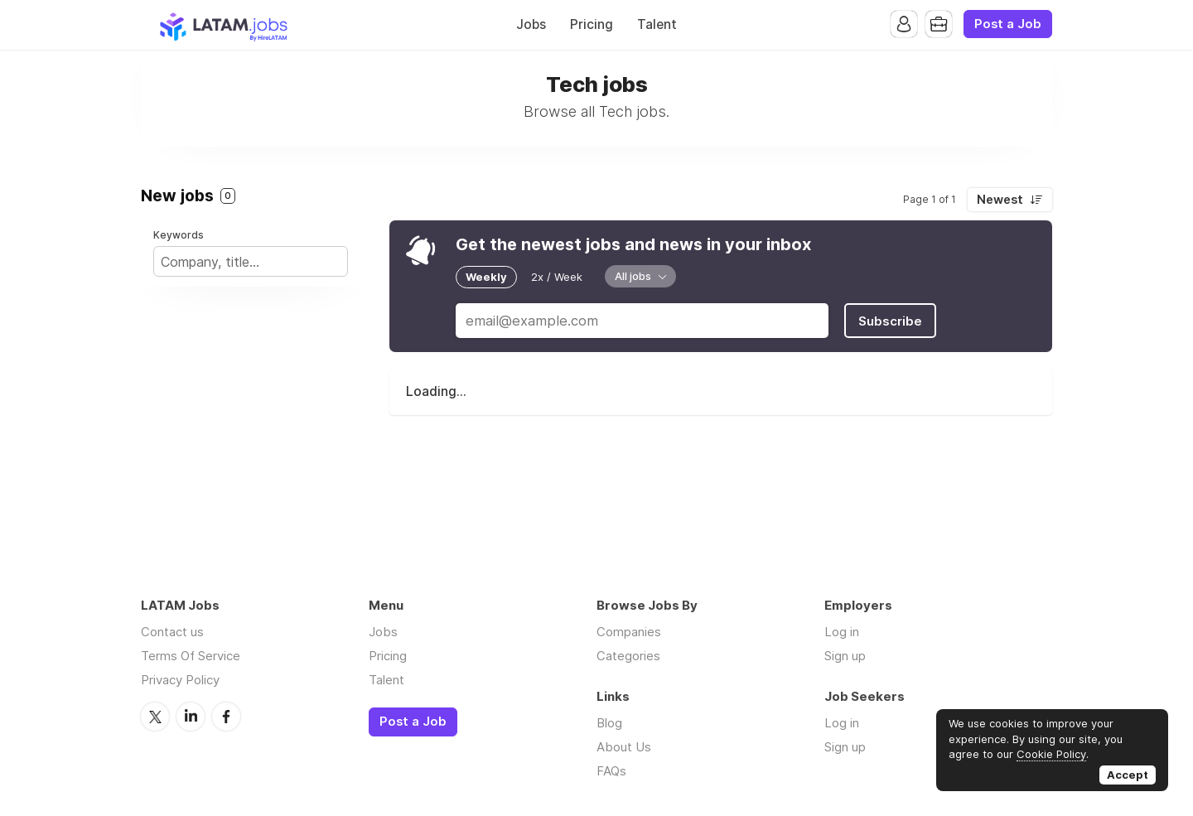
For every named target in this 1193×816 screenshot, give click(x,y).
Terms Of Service (190, 656)
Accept (1127, 774)
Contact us (172, 632)
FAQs (611, 771)
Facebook (226, 717)
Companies (628, 632)
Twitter (155, 717)
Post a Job (1007, 24)
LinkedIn (190, 717)
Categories (628, 656)
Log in (841, 632)
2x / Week (556, 276)
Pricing (591, 24)
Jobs (531, 24)
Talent (657, 24)
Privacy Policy (180, 680)
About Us (623, 747)
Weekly (486, 276)
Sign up (845, 656)
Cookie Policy (1051, 753)
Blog (609, 723)
